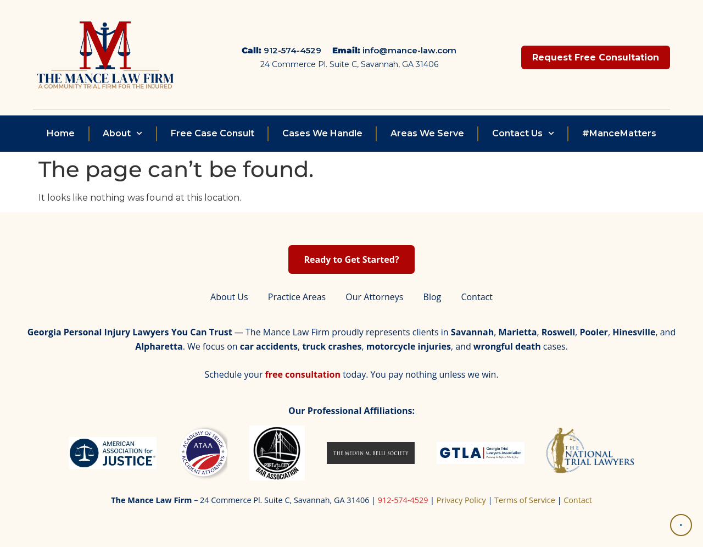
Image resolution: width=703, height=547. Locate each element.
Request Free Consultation (595, 57)
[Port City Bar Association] (276, 453)
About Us (229, 297)
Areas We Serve (427, 133)
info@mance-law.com (409, 50)
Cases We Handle (322, 133)
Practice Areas (297, 297)
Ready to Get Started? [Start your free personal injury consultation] (351, 259)
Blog (432, 297)
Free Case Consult (212, 133)
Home (61, 133)
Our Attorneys (374, 297)
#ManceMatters (619, 133)
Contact (476, 297)
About (122, 133)
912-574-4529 (292, 50)
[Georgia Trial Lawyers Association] (481, 453)
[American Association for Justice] (113, 453)
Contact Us (523, 133)
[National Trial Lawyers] (590, 453)
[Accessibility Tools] (681, 525)
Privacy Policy (461, 500)
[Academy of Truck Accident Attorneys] (202, 453)
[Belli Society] (371, 453)
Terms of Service (524, 500)
